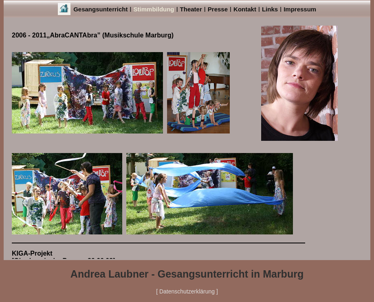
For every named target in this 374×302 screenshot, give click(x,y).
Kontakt (244, 9)
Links (270, 9)
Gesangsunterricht (100, 9)
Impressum (300, 9)
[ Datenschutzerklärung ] (187, 291)
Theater (191, 9)
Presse (218, 9)
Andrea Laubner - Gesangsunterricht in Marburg (187, 274)
